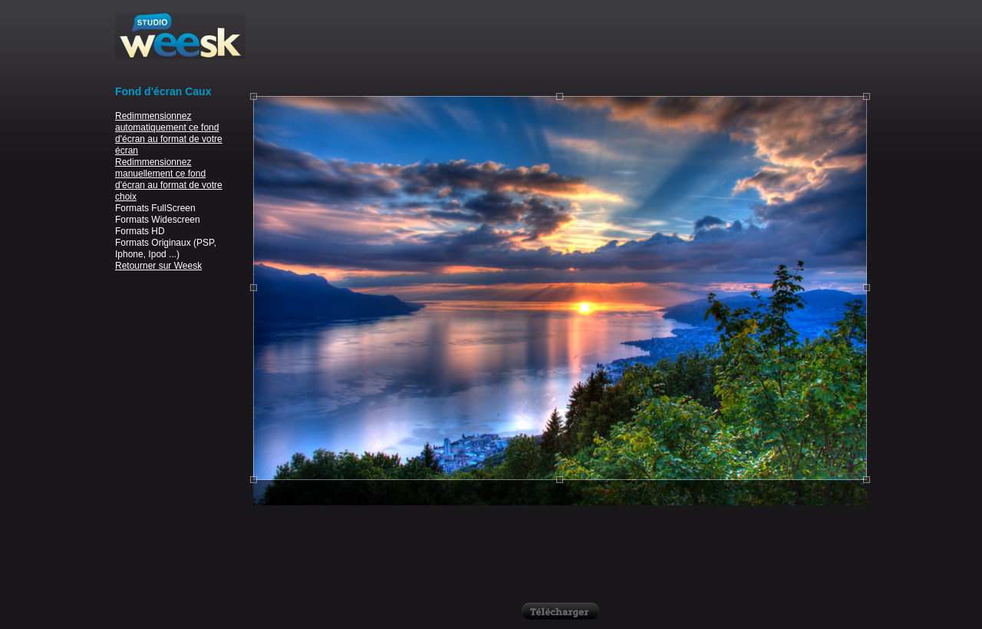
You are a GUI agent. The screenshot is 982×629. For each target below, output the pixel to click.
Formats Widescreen (157, 219)
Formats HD (140, 231)
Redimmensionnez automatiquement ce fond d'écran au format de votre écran (168, 133)
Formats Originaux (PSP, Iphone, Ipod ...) (165, 248)
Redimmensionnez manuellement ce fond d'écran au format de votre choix (168, 179)
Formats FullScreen (155, 208)
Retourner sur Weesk (158, 265)
